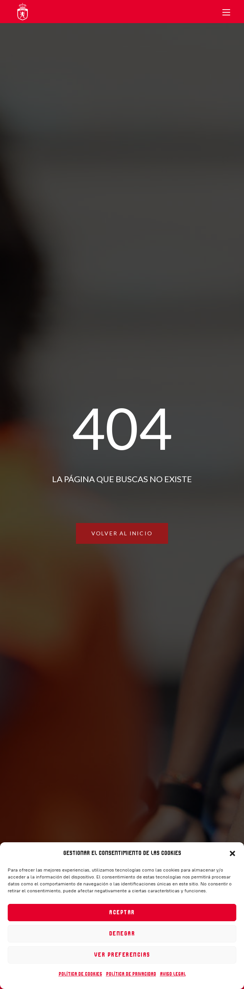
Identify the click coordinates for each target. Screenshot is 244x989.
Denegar (122, 934)
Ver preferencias (122, 955)
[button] (232, 853)
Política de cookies (80, 974)
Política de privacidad (131, 974)
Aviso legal (173, 974)
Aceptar (122, 912)
